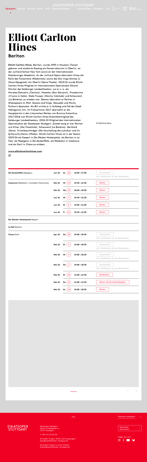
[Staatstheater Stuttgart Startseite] (73, 5)
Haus (40, 8)
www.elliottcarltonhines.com (25, 151)
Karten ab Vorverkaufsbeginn (112, 282)
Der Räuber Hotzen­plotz (19, 219)
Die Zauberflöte (15, 173)
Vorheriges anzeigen (128, 391)
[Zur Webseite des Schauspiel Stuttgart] (125, 9)
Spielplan (11, 8)
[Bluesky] (133, 440)
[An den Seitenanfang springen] (73, 417)
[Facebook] (123, 440)
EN (108, 8)
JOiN (47, 8)
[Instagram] (9, 155)
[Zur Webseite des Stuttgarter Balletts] (116, 9)
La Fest (11, 227)
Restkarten (104, 274)
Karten (21, 8)
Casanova (13, 183)
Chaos (11, 234)
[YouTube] (128, 440)
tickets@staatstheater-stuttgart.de (55, 447)
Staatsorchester (61, 8)
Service (31, 8)
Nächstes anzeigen (136, 391)
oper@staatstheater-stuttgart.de (54, 441)
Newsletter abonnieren (124, 428)
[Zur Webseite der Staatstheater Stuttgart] (135, 9)
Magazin (98, 8)
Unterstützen (84, 8)
